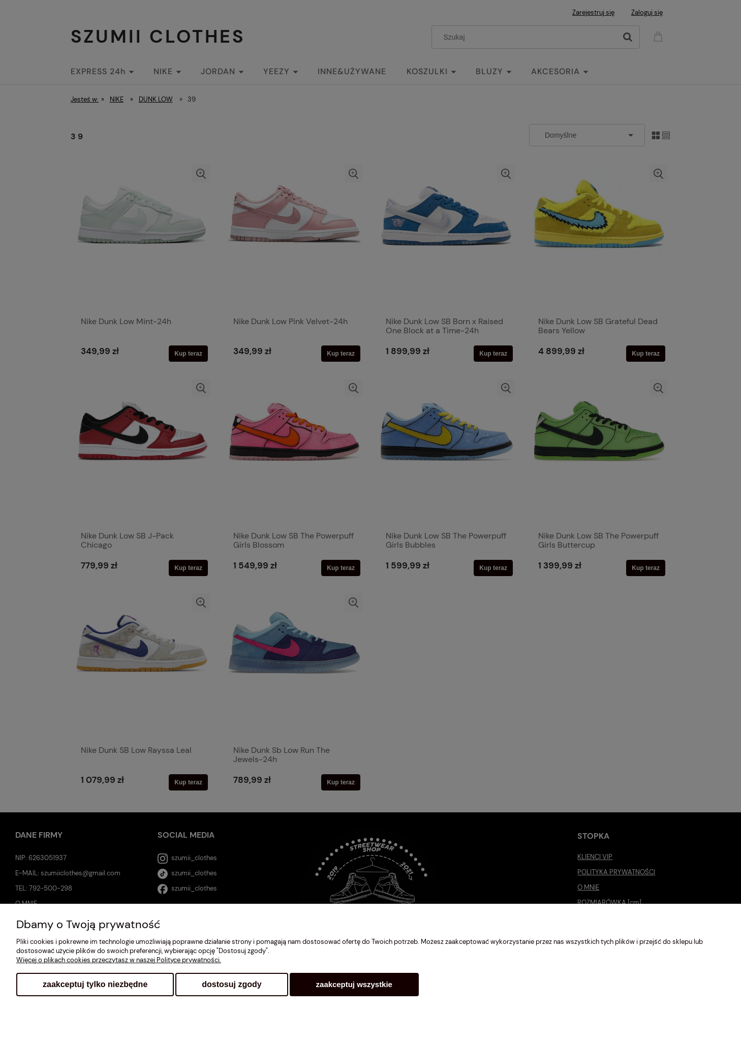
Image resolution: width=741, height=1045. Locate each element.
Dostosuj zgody (231, 984)
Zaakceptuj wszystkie (354, 984)
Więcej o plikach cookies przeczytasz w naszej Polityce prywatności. (118, 960)
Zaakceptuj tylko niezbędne (95, 984)
